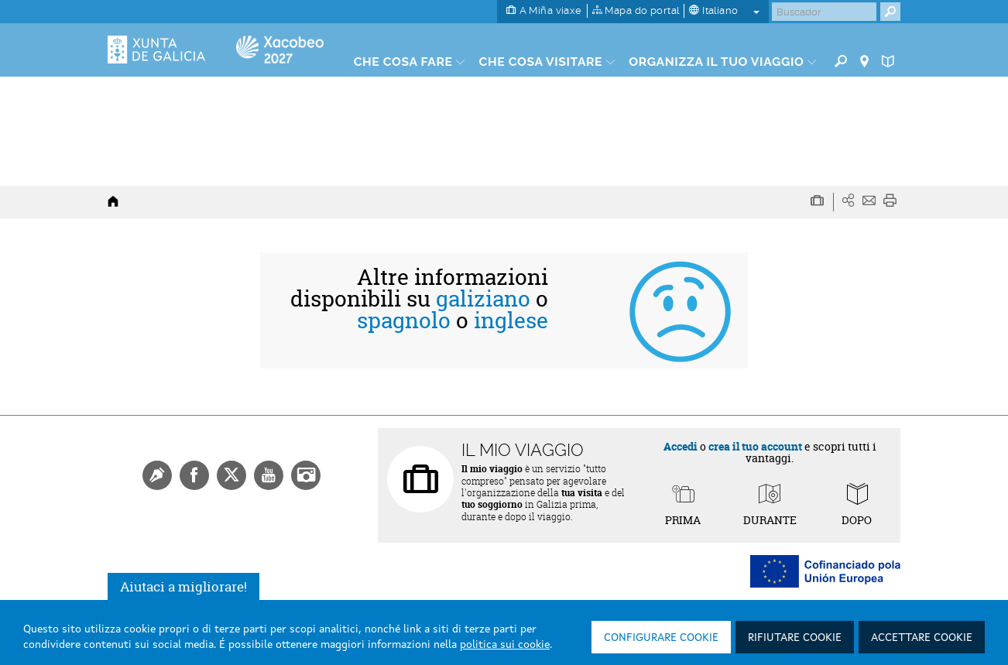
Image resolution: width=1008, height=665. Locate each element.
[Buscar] (824, 11)
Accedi (680, 446)
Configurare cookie (661, 637)
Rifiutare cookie (795, 637)
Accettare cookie (921, 637)
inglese (511, 320)
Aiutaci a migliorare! (183, 586)
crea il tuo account (755, 446)
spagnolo (404, 320)
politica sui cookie (505, 644)
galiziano (483, 299)
